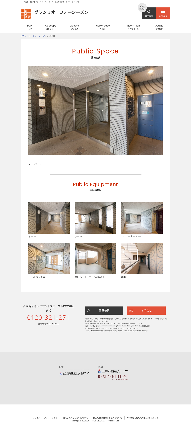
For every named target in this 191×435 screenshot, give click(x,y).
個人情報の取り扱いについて (75, 418)
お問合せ (163, 14)
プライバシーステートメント (45, 418)
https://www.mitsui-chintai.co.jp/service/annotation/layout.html (117, 326)
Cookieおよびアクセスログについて (142, 418)
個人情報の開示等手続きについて (107, 418)
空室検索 (149, 14)
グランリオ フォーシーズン (33, 36)
